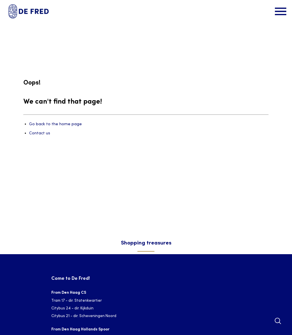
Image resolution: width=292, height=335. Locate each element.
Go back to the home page (55, 124)
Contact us (39, 133)
